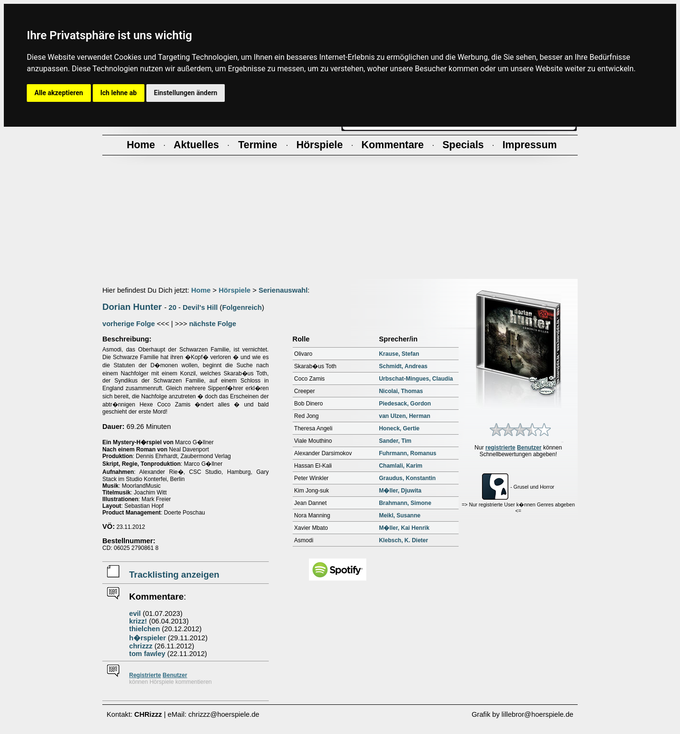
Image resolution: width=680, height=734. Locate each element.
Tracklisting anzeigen (174, 575)
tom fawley (147, 653)
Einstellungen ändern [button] (186, 93)
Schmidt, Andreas (403, 366)
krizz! (138, 621)
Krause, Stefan (399, 354)
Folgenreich (242, 307)
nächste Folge (212, 324)
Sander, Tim (395, 441)
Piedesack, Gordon (405, 403)
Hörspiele (235, 290)
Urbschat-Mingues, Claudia (416, 378)
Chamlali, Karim (400, 465)
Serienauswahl (283, 290)
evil (135, 613)
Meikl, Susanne (399, 515)
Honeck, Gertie (399, 428)
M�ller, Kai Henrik (404, 528)
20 (172, 307)
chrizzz (141, 646)
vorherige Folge (128, 324)
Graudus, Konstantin (407, 478)
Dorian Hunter (132, 307)
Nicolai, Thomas (401, 391)
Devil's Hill (200, 307)
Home (201, 290)
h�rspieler (147, 638)
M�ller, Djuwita (400, 490)
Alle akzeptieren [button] (58, 93)
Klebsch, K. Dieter (403, 540)
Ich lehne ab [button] (118, 93)
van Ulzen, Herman (404, 416)
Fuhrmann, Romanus (407, 453)
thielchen (144, 629)
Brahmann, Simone (405, 503)
